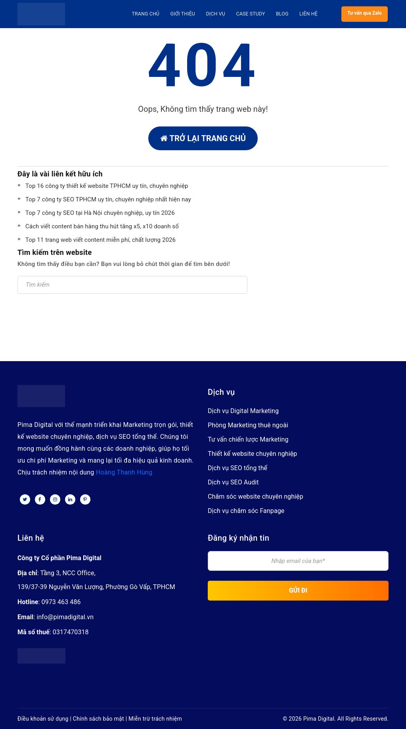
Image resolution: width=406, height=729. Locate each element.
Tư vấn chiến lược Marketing (248, 439)
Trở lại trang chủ (203, 138)
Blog (281, 14)
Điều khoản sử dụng (43, 719)
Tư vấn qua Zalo (364, 14)
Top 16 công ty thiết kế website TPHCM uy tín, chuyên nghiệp (106, 185)
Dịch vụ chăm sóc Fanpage (246, 511)
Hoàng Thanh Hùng (124, 472)
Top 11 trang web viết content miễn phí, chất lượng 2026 (100, 239)
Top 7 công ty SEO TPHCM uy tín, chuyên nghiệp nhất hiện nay (108, 199)
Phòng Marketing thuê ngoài (248, 425)
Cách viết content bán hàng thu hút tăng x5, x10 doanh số (102, 226)
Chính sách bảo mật (98, 719)
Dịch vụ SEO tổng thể (237, 468)
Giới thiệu (186, 14)
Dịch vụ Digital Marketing (243, 411)
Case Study (251, 14)
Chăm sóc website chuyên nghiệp (255, 496)
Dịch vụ (218, 14)
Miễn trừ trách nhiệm (155, 719)
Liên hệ (306, 14)
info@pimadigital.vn (65, 617)
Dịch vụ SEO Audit (233, 482)
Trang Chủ (150, 14)
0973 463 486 (61, 602)
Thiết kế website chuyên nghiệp (252, 453)
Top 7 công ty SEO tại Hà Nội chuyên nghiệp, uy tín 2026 (100, 212)
